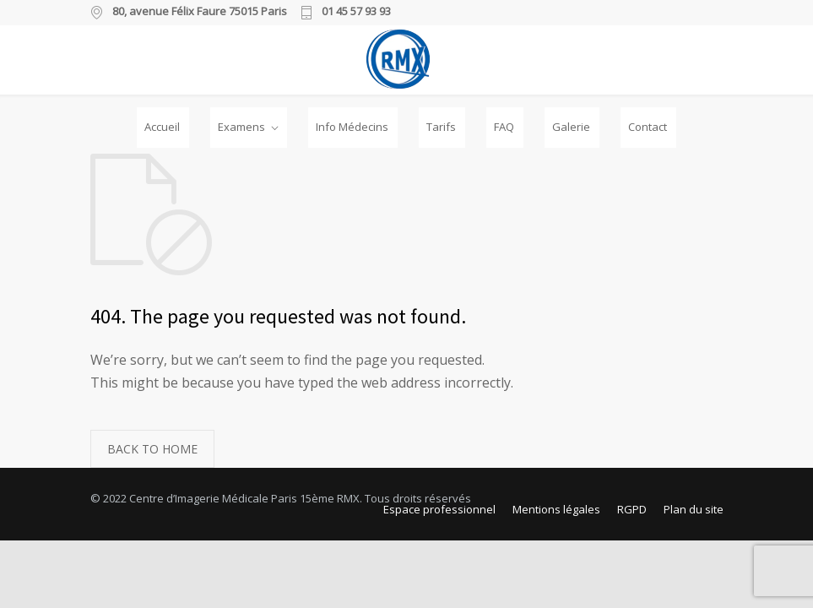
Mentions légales (556, 509)
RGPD (632, 509)
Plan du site (694, 509)
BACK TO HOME (152, 449)
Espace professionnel (439, 509)
